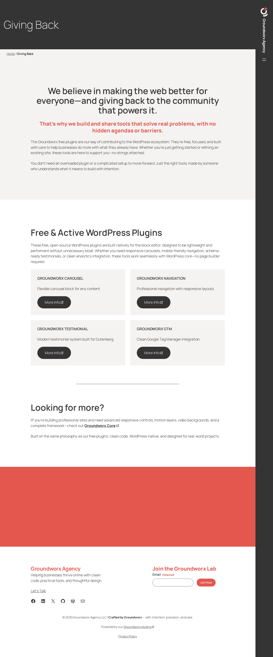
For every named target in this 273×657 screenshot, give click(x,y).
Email (163, 574)
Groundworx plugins (137, 627)
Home (11, 54)
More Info (52, 302)
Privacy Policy (127, 636)
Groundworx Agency (264, 36)
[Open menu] (264, 60)
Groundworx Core (100, 425)
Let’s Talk (38, 590)
